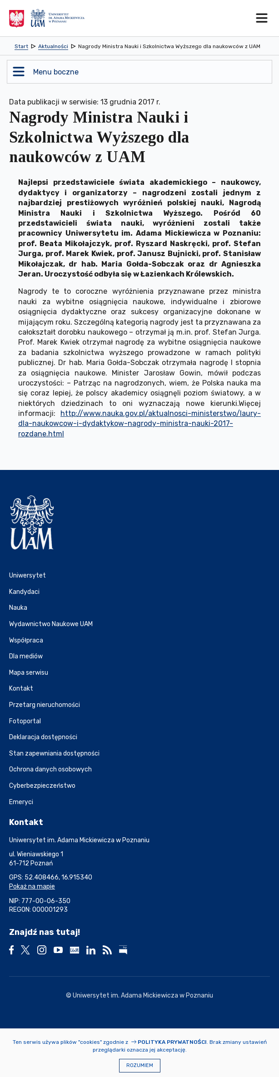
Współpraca (26, 640)
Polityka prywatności (172, 1042)
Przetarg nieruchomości (44, 705)
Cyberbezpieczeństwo (42, 786)
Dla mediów (26, 656)
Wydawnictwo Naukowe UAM (51, 624)
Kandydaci (24, 592)
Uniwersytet (27, 575)
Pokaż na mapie (32, 886)
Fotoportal (25, 721)
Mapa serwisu (28, 673)
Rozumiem (139, 1065)
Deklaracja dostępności (43, 737)
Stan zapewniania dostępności (54, 753)
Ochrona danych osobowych (50, 769)
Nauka (18, 608)
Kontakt (21, 688)
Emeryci (21, 802)
